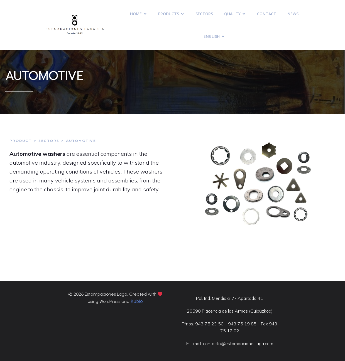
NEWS (292, 13)
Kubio (137, 301)
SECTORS (204, 13)
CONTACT (266, 13)
